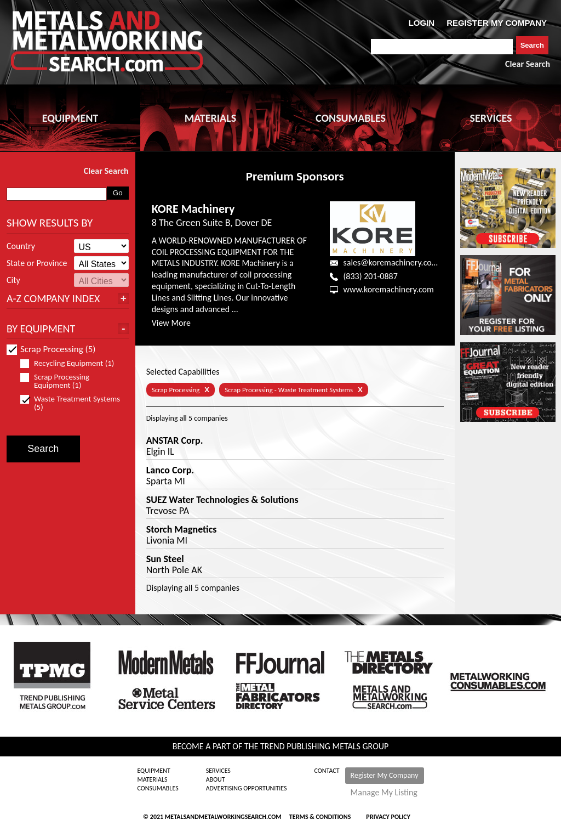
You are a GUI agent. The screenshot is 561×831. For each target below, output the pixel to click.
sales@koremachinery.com (390, 262)
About (215, 779)
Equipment (153, 770)
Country (21, 246)
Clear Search (527, 64)
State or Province (37, 263)
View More (171, 323)
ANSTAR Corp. (174, 440)
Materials (152, 779)
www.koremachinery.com (388, 289)
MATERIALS (210, 118)
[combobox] (442, 46)
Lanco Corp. (170, 470)
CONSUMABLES (351, 118)
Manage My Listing (384, 792)
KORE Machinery (193, 208)
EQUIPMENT (70, 118)
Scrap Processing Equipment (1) (55, 381)
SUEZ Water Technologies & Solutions (222, 500)
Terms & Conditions (320, 816)
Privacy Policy (388, 816)
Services (218, 770)
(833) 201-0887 (370, 276)
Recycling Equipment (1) (71, 363)
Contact (327, 770)
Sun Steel (165, 559)
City (13, 280)
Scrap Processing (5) (51, 349)
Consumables (157, 788)
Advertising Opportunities (246, 788)
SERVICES (491, 118)
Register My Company (385, 775)
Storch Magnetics (181, 529)
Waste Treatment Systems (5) (70, 403)
